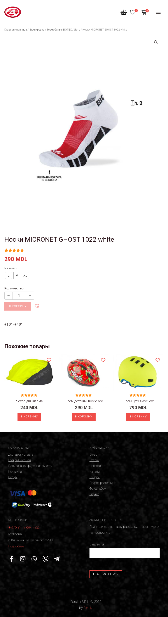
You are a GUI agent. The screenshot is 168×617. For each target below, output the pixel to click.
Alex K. (88, 608)
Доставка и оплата (20, 454)
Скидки (94, 477)
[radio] (8, 275)
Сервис (94, 494)
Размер (10, 268)
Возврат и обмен (19, 460)
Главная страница (15, 29)
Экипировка (36, 29)
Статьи (94, 460)
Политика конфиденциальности (30, 466)
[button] (37, 306)
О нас (93, 454)
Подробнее (16, 546)
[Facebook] (11, 559)
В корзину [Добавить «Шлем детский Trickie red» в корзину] (83, 416)
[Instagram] (23, 559)
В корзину (17, 306)
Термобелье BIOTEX (59, 29)
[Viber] (45, 559)
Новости (95, 466)
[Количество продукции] (19, 295)
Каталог (95, 471)
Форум (12, 477)
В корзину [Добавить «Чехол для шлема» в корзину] (29, 416)
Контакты (15, 471)
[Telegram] (57, 559)
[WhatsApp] (34, 559)
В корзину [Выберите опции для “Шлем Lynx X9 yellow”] (138, 416)
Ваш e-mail (124, 550)
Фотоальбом (97, 488)
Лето (77, 29)
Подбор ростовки (101, 483)
